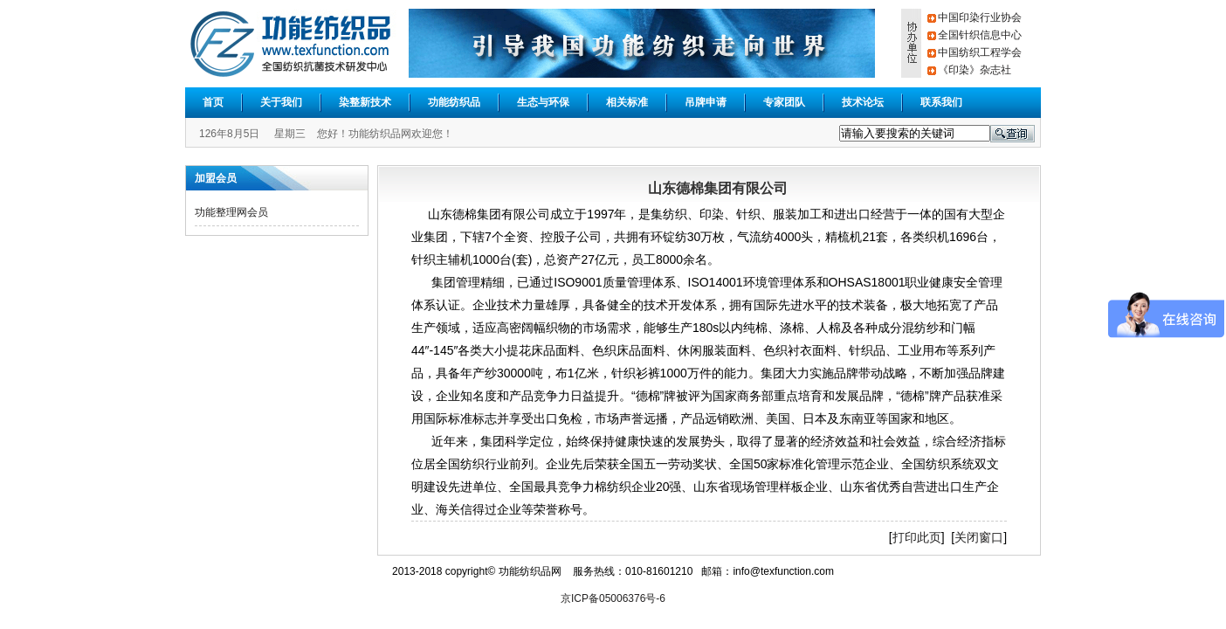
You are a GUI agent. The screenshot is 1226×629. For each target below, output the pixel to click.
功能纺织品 (454, 102)
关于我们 (281, 102)
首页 (213, 102)
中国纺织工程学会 (980, 52)
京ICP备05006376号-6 (613, 598)
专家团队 (784, 102)
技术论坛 (863, 102)
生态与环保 (543, 102)
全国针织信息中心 (980, 35)
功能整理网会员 (231, 212)
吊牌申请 (706, 102)
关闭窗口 (978, 537)
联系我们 (941, 102)
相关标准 (627, 102)
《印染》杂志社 (974, 70)
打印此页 (916, 537)
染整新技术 (365, 102)
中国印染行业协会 (980, 17)
